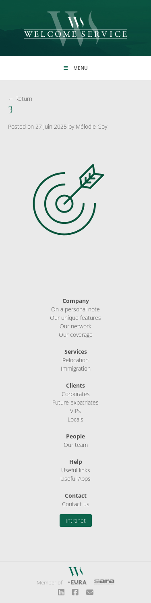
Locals (75, 419)
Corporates (76, 394)
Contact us (75, 504)
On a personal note (75, 309)
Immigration (76, 368)
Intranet (76, 520)
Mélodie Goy (91, 126)
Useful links (75, 470)
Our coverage (76, 334)
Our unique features (75, 317)
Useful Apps (75, 478)
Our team (76, 445)
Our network (75, 326)
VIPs (75, 411)
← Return (20, 98)
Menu (76, 68)
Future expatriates (75, 402)
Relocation (75, 360)
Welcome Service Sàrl (75, 28)
